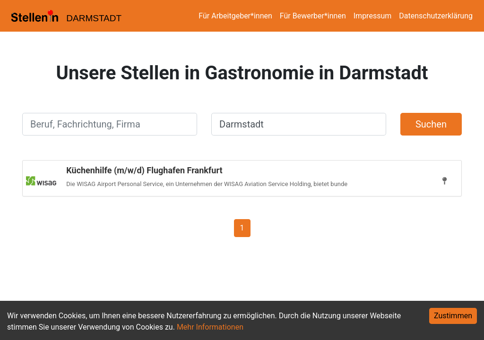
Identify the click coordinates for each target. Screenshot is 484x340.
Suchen (431, 124)
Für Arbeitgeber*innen (235, 15)
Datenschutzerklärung (436, 15)
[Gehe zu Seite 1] (242, 227)
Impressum (373, 15)
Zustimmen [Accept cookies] (453, 315)
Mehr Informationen (210, 327)
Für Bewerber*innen (313, 15)
